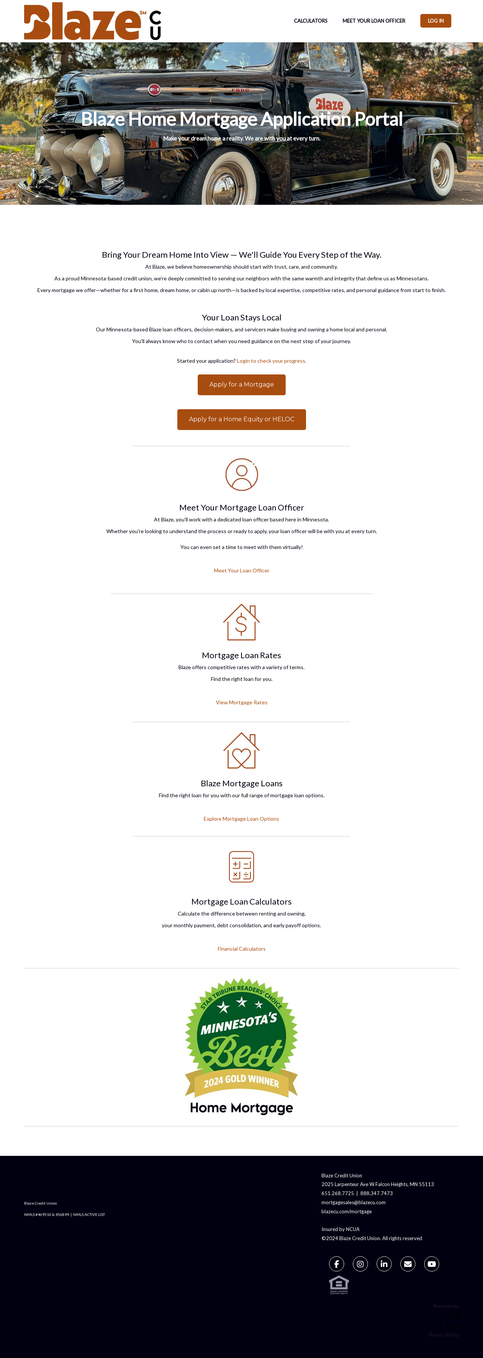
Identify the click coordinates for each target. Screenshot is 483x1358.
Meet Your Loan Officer (374, 21)
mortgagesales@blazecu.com (353, 1202)
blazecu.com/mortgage (346, 1211)
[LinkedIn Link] (384, 1265)
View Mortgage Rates (242, 702)
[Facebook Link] (336, 1265)
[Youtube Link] (431, 1265)
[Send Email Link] (407, 1265)
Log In (436, 21)
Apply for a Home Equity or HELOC (241, 419)
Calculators (311, 21)
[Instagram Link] (360, 1265)
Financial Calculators (242, 948)
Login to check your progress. (271, 360)
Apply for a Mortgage (241, 384)
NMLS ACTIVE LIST (89, 1214)
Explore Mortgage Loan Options (241, 818)
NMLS (29, 1214)
